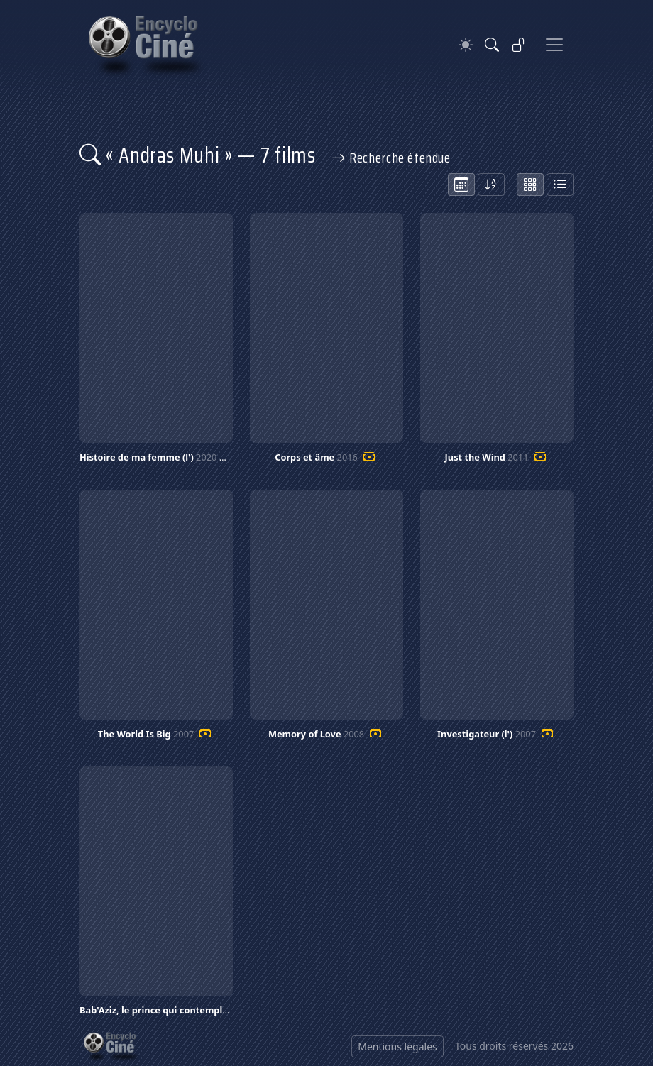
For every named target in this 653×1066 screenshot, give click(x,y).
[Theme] (466, 45)
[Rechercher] (492, 45)
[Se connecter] (518, 45)
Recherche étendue (391, 157)
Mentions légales (397, 1046)
